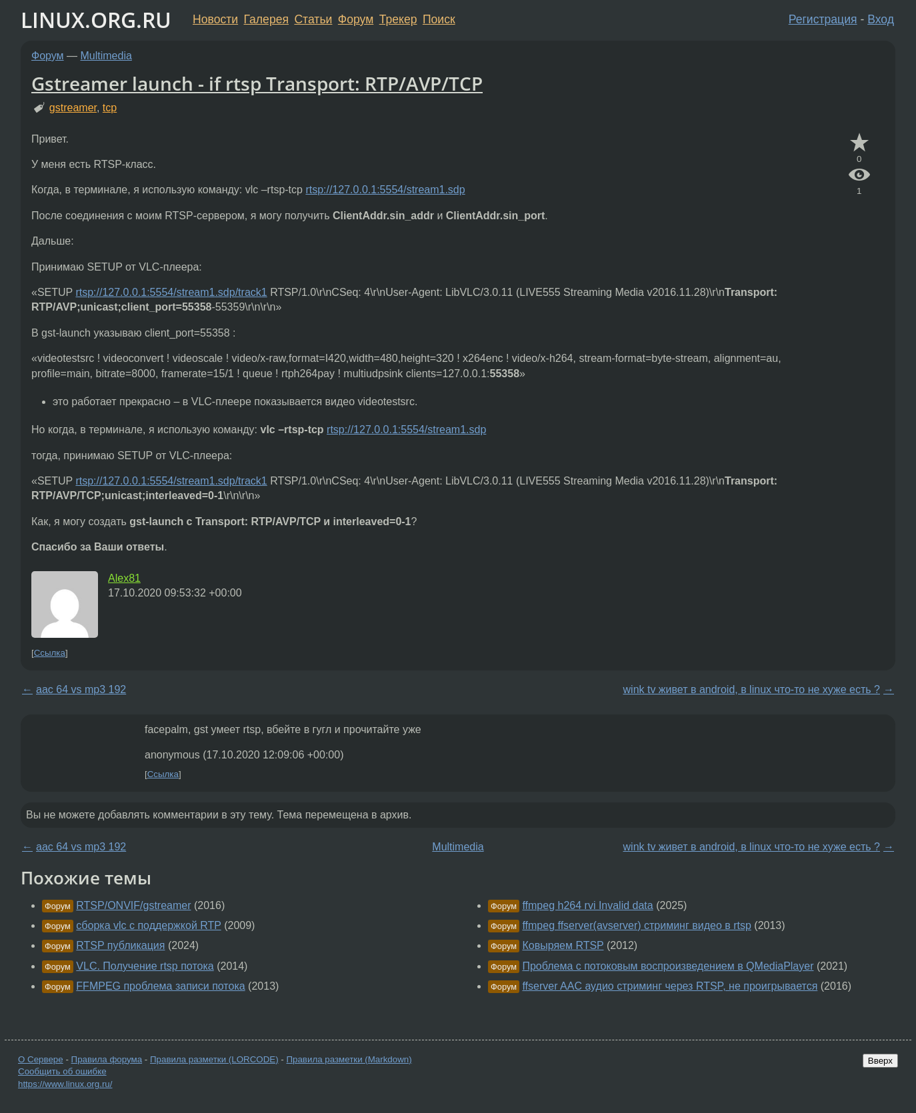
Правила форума (107, 1059)
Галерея (266, 19)
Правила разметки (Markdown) (348, 1059)
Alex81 (124, 578)
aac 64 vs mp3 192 (81, 689)
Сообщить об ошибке (62, 1071)
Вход (880, 19)
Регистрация (823, 19)
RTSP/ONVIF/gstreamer (133, 905)
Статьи (313, 19)
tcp (110, 107)
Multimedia (106, 55)
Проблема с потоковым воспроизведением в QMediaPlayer (667, 966)
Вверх (880, 1061)
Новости (215, 19)
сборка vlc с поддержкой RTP (148, 925)
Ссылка (49, 653)
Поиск (439, 19)
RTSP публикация (120, 945)
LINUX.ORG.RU (96, 19)
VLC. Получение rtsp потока (144, 966)
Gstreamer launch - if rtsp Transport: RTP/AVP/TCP (257, 83)
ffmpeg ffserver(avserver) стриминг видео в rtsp (636, 925)
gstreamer (73, 107)
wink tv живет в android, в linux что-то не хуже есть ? (751, 689)
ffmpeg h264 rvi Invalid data (587, 905)
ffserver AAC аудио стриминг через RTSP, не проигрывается (669, 986)
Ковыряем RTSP (562, 945)
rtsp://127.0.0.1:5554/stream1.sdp (385, 189)
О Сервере (40, 1059)
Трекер (398, 19)
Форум (355, 19)
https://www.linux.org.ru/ (65, 1084)
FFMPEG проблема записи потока (160, 986)
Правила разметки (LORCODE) (214, 1059)
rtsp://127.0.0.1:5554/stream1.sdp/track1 (171, 292)
